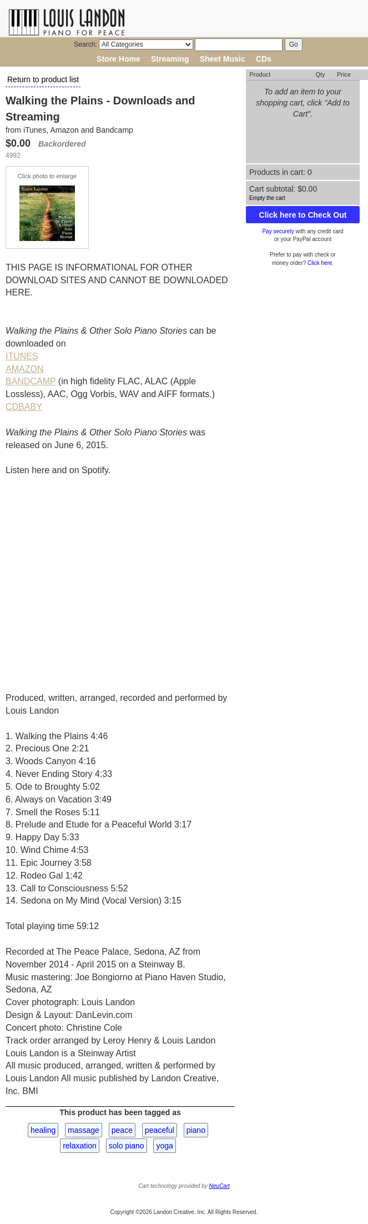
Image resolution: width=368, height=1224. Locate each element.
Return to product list (43, 79)
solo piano (126, 1145)
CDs (263, 58)
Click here (319, 263)
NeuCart (219, 1186)
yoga (164, 1145)
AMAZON (24, 369)
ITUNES (22, 356)
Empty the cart (267, 198)
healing (43, 1130)
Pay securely (278, 231)
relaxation (80, 1145)
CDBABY (24, 407)
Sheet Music (222, 58)
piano (195, 1130)
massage (83, 1130)
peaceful (159, 1130)
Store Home (118, 58)
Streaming (170, 58)
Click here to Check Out (303, 214)
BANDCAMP (31, 381)
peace (122, 1130)
